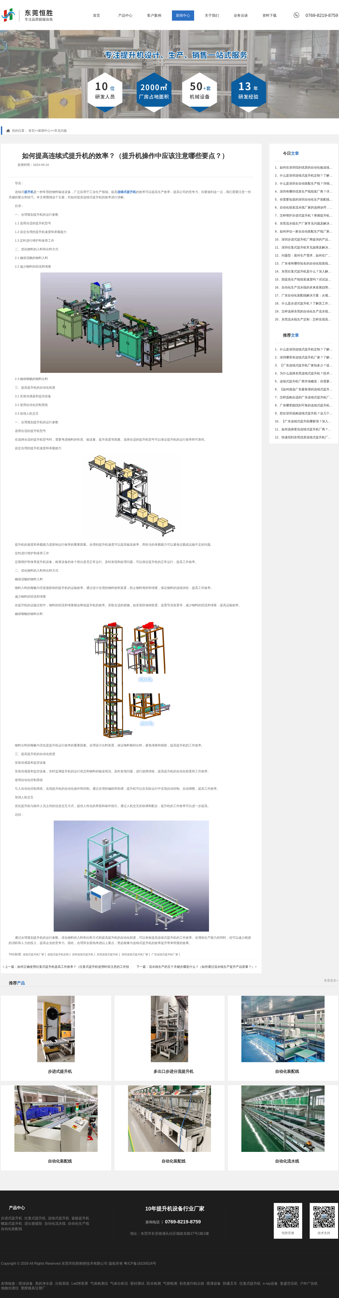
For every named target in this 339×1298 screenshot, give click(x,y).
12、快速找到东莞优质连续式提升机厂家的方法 (304, 437)
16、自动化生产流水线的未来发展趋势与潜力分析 (304, 287)
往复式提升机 (35, 1218)
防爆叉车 (230, 1283)
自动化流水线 (55, 1223)
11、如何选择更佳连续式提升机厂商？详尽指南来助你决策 (304, 429)
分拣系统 (62, 1283)
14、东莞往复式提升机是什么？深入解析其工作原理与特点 (304, 271)
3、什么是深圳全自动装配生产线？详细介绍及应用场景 (304, 183)
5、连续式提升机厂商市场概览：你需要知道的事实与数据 (304, 381)
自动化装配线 (11, 1229)
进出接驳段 (33, 1223)
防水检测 (154, 1283)
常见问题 (60, 130)
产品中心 (125, 15)
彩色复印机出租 (191, 1283)
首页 (96, 15)
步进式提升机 (11, 1218)
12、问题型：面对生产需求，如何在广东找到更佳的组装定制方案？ (304, 255)
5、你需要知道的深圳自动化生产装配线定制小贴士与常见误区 (304, 199)
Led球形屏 (79, 1283)
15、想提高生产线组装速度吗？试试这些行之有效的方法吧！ (304, 279)
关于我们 (212, 15)
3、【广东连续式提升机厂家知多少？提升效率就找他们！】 (304, 365)
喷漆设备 (214, 1283)
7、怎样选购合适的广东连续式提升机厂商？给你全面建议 (304, 397)
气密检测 (170, 1283)
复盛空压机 (289, 1283)
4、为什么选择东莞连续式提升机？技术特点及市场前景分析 (304, 373)
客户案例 (154, 15)
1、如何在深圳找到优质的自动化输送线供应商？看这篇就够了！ (304, 167)
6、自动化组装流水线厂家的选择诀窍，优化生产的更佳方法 (304, 207)
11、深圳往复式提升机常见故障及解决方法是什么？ (304, 247)
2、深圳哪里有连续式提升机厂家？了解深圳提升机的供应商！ (304, 357)
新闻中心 (183, 15)
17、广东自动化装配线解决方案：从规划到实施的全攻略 (304, 295)
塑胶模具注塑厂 (33, 1288)
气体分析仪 (119, 1283)
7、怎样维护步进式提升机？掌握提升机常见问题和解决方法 (304, 215)
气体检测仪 (99, 1283)
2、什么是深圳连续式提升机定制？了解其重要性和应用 (304, 175)
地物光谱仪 (10, 1288)
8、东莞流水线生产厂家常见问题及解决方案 (304, 223)
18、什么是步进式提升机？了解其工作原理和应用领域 (304, 303)
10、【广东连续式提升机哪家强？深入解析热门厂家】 (304, 421)
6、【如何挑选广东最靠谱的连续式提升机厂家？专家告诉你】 (304, 389)
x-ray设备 (270, 1283)
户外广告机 (309, 1283)
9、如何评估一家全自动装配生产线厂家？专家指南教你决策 (304, 231)
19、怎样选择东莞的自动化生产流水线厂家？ (304, 311)
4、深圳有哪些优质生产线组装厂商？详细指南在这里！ (304, 191)
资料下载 (269, 15)
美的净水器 (44, 1283)
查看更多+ (331, 980)
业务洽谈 (241, 15)
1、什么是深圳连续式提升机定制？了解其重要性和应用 (304, 349)
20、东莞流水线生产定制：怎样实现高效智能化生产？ (304, 319)
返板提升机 (80, 1218)
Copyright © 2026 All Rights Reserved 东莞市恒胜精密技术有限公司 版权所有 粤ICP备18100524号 (78, 1263)
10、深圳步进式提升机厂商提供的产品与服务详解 (304, 239)
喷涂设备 (26, 1283)
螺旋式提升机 (11, 1223)
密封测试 (137, 1283)
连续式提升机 (58, 1218)
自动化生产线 (78, 1223)
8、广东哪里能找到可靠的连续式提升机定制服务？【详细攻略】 (304, 405)
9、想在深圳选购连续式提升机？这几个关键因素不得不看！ (304, 413)
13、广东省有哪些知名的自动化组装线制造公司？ (304, 263)
